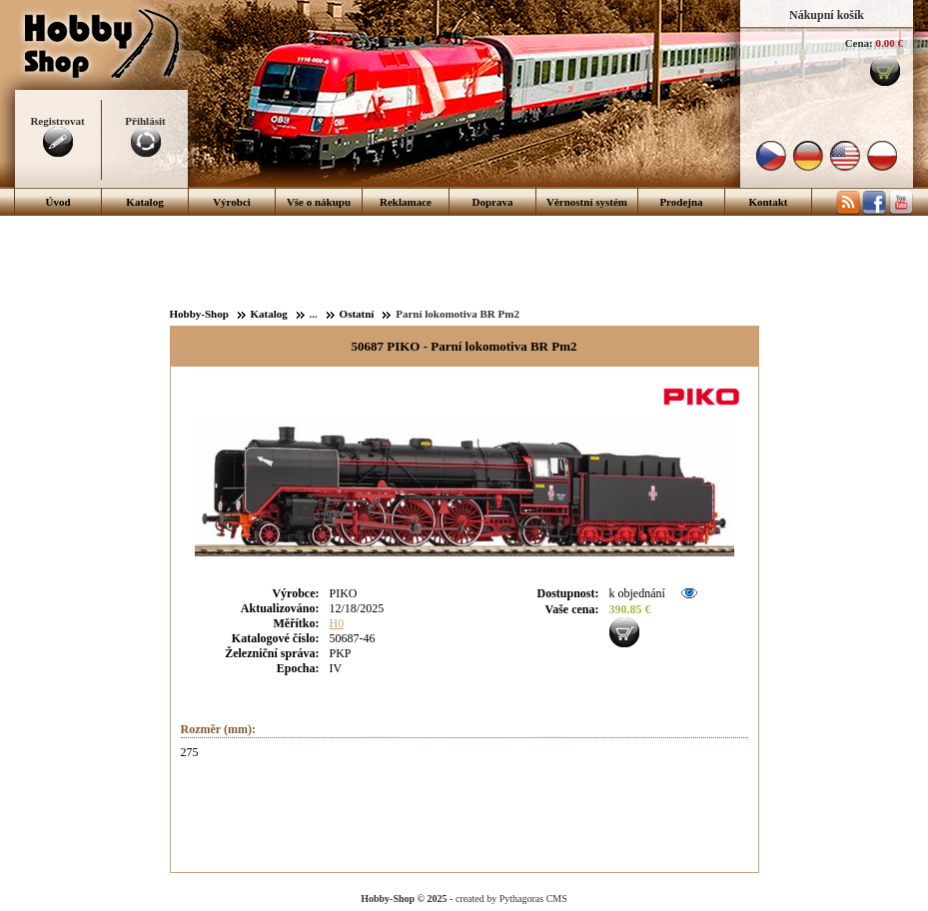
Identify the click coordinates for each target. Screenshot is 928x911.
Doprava (492, 202)
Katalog (144, 202)
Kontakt (767, 202)
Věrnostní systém (586, 202)
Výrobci (232, 202)
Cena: (859, 43)
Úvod (57, 202)
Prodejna (680, 202)
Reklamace (406, 202)
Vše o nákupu (319, 202)
